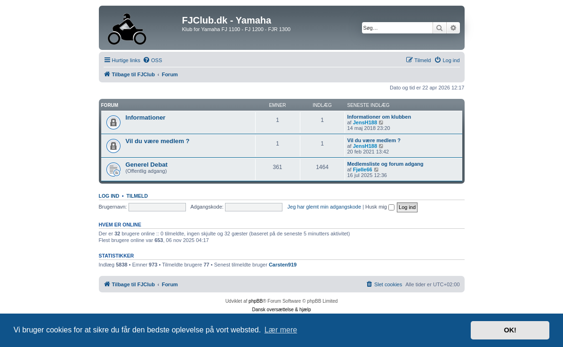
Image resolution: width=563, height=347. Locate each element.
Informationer (146, 117)
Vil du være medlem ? (158, 141)
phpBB (256, 301)
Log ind (109, 196)
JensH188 (365, 122)
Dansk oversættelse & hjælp (281, 309)
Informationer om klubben (379, 117)
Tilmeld (137, 196)
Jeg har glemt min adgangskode (325, 207)
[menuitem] (152, 60)
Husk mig (379, 207)
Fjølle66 (362, 169)
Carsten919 (283, 264)
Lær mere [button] (281, 330)
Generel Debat (147, 164)
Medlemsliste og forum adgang (385, 164)
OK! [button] (510, 330)
